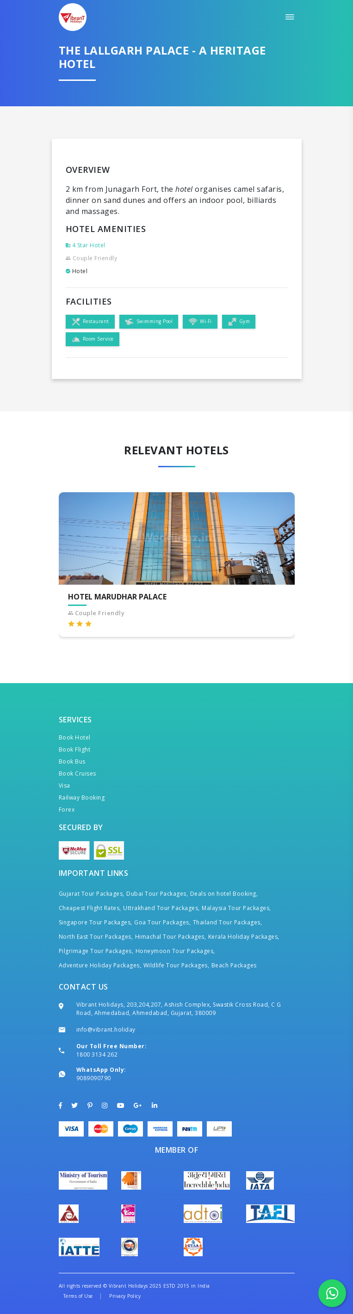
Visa (64, 785)
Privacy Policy (125, 1296)
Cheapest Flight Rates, (90, 908)
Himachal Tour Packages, (170, 937)
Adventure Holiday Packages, (100, 965)
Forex (67, 809)
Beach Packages (234, 965)
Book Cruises (77, 773)
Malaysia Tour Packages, (236, 908)
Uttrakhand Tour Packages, (161, 908)
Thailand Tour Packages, (227, 922)
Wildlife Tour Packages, (176, 965)
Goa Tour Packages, (162, 922)
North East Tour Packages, (96, 937)
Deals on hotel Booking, (224, 894)
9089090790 (93, 1078)
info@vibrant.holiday (106, 1029)
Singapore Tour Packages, (95, 922)
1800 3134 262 (97, 1054)
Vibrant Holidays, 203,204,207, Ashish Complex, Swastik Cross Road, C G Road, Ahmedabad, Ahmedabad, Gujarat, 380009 (178, 1009)
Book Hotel (75, 737)
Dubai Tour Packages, (157, 894)
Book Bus (72, 761)
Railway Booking (82, 797)
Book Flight (75, 749)
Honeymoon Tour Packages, (175, 951)
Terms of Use (78, 1296)
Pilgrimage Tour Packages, (96, 951)
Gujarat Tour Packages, (91, 894)
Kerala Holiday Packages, (243, 937)
